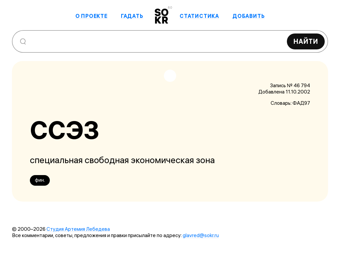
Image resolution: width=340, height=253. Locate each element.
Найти (306, 41)
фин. (40, 180)
